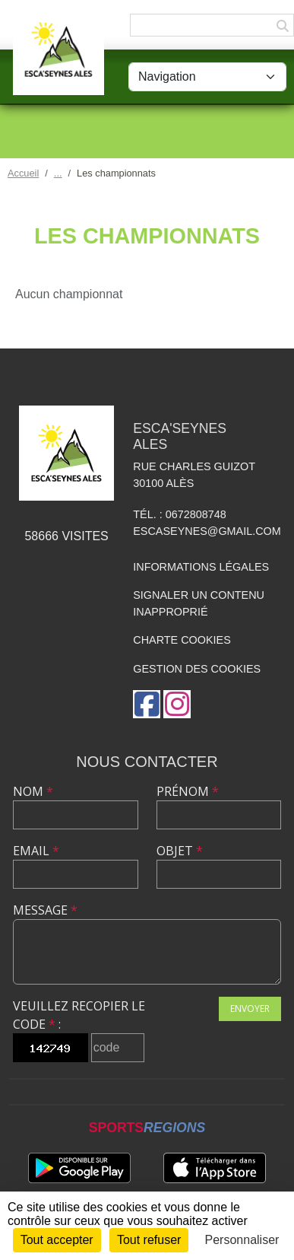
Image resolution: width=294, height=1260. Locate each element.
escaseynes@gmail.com (207, 531)
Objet (179, 850)
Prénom (187, 791)
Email (36, 850)
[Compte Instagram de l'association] (177, 704)
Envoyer (250, 1008)
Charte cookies (181, 640)
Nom (33, 791)
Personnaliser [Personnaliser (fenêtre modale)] (242, 1239)
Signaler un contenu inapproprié (198, 603)
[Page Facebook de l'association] (146, 704)
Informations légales (201, 567)
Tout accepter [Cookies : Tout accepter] (57, 1239)
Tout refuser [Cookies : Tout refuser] (149, 1239)
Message (45, 910)
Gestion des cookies (197, 669)
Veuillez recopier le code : (79, 1015)
